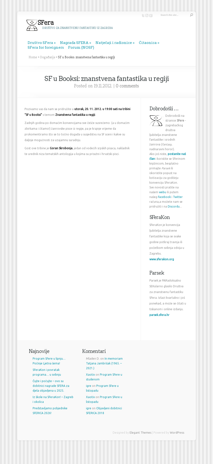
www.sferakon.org (161, 259)
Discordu (174, 206)
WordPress (177, 432)
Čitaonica (148, 43)
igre (88, 385)
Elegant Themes (140, 432)
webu (162, 192)
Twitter (178, 196)
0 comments (127, 86)
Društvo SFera (40, 43)
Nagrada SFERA (74, 43)
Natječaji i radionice (114, 43)
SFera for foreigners (46, 47)
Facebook (164, 196)
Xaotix (90, 374)
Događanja (47, 57)
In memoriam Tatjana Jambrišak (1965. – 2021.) (104, 363)
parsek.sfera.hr (159, 314)
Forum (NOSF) (81, 47)
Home (33, 57)
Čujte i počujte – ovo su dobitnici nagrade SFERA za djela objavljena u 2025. (51, 385)
